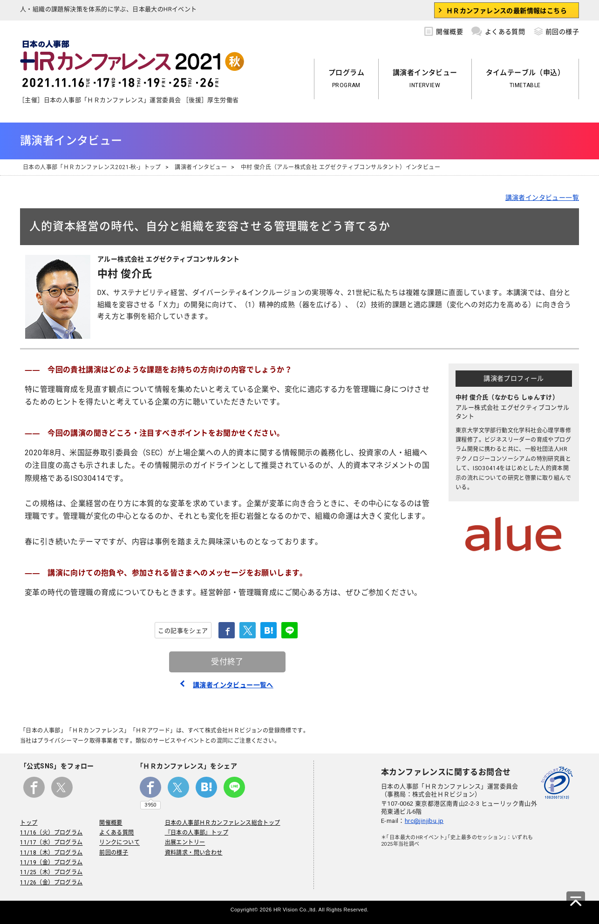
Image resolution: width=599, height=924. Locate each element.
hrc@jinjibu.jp (424, 820)
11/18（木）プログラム (51, 852)
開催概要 (443, 30)
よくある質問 (498, 30)
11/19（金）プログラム (51, 862)
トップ (28, 823)
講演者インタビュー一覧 (542, 197)
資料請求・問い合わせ (193, 852)
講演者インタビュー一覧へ (233, 685)
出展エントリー (184, 843)
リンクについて (119, 843)
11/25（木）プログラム (51, 872)
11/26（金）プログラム (51, 882)
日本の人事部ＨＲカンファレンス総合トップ (222, 823)
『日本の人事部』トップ (196, 832)
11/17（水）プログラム (51, 843)
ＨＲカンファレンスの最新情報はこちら (506, 10)
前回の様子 (556, 30)
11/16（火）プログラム (51, 832)
